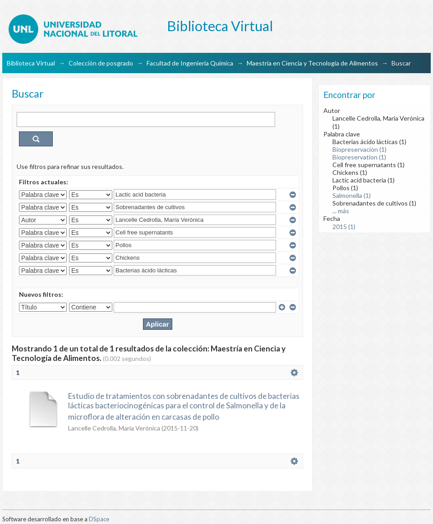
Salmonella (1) (351, 195)
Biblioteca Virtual (31, 63)
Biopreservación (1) (359, 149)
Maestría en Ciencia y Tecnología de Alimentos (312, 63)
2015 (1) (343, 226)
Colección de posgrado (101, 63)
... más (340, 211)
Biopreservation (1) (359, 157)
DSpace (99, 519)
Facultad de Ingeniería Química (190, 63)
